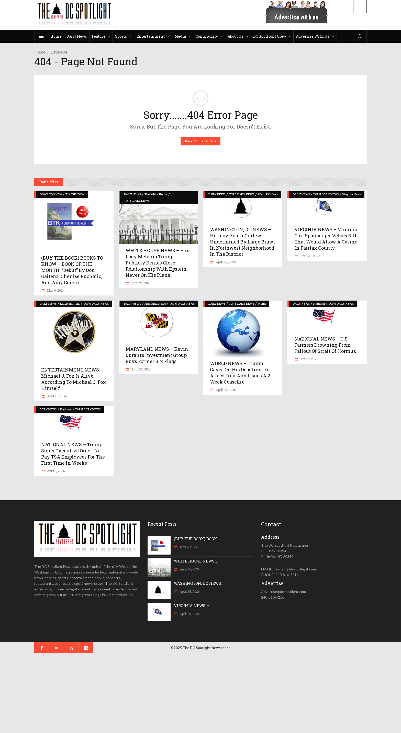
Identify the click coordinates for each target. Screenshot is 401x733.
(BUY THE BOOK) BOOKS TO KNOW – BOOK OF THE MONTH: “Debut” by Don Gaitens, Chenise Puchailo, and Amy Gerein (72, 270)
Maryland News (155, 303)
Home (39, 51)
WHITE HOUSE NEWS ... (196, 561)
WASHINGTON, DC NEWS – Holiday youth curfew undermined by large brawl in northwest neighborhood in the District (242, 241)
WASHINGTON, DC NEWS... (198, 583)
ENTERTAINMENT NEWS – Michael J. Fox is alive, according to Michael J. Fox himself (73, 379)
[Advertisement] (153, 693)
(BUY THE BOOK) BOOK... (196, 538)
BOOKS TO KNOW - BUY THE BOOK (62, 194)
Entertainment (70, 303)
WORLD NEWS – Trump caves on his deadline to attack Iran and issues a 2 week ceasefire (240, 372)
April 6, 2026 (308, 359)
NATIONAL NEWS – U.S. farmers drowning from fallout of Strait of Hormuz (325, 345)
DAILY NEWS (132, 194)
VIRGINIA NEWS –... (192, 605)
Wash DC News (268, 194)
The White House (155, 194)
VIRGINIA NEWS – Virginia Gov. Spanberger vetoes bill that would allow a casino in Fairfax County (325, 238)
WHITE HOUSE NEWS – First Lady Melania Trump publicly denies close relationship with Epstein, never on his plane (158, 262)
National (319, 303)
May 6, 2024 (55, 290)
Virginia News (351, 194)
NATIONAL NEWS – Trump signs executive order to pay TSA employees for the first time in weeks (73, 453)
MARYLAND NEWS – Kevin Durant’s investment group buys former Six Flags (157, 355)
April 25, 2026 (141, 283)
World (262, 303)
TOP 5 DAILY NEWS (136, 201)
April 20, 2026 (309, 256)
